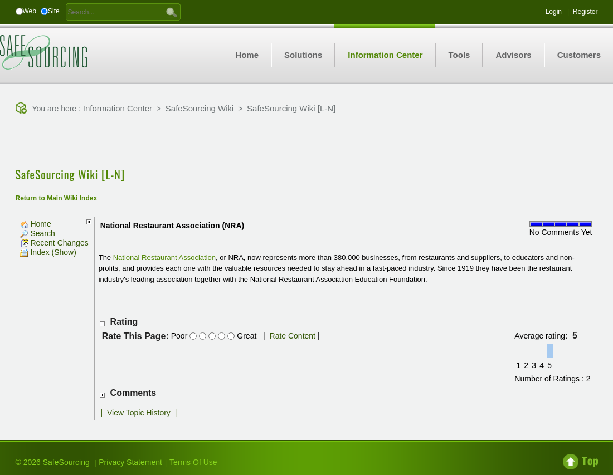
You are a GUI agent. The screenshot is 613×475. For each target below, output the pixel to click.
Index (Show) (48, 252)
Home (35, 223)
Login (554, 12)
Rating (124, 321)
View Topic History (139, 412)
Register (585, 12)
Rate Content (293, 335)
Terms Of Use (193, 462)
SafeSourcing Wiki (200, 108)
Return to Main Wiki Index (57, 198)
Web (29, 11)
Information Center (117, 108)
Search (37, 233)
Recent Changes (54, 242)
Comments (133, 393)
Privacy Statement (130, 462)
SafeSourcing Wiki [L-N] (291, 108)
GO (172, 11)
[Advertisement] (306, 142)
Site (54, 11)
